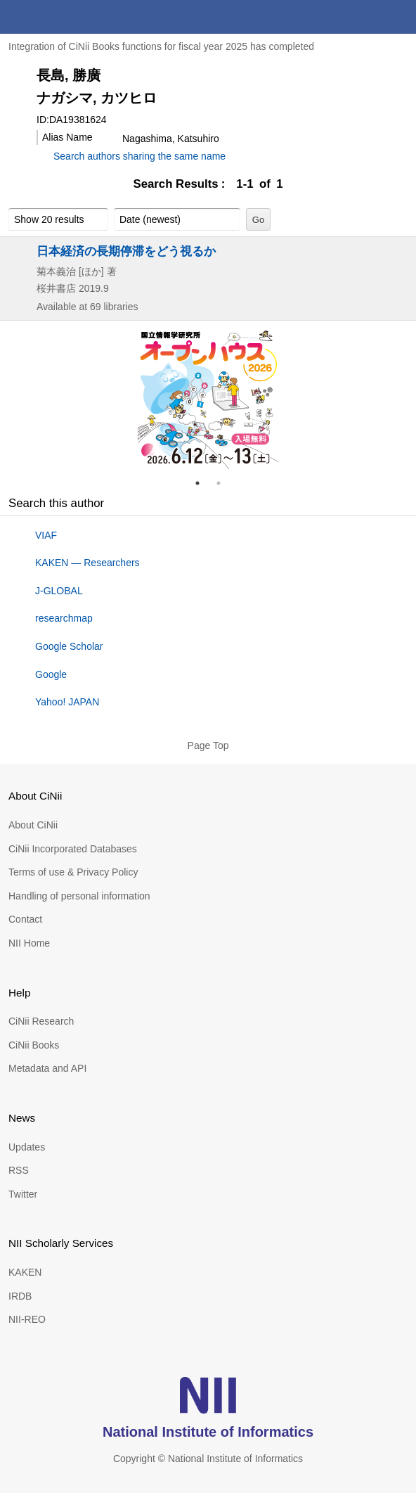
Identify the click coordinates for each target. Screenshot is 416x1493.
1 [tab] (203, 483)
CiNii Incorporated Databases (72, 848)
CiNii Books (33, 1045)
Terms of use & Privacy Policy (73, 872)
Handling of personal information (79, 896)
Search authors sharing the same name (139, 156)
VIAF (46, 535)
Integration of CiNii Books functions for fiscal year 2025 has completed (161, 46)
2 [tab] (224, 483)
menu (399, 17)
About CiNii (33, 825)
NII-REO (27, 1319)
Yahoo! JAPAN (67, 701)
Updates (26, 1147)
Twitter (22, 1194)
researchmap (64, 618)
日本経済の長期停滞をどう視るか (126, 251)
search (365, 17)
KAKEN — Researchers (87, 562)
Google (51, 674)
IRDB (20, 1296)
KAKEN (24, 1272)
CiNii (62, 17)
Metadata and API (47, 1068)
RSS (18, 1170)
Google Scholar (69, 646)
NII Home (29, 943)
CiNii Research (41, 1021)
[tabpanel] (208, 398)
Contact (25, 919)
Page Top (208, 745)
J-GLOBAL (59, 590)
